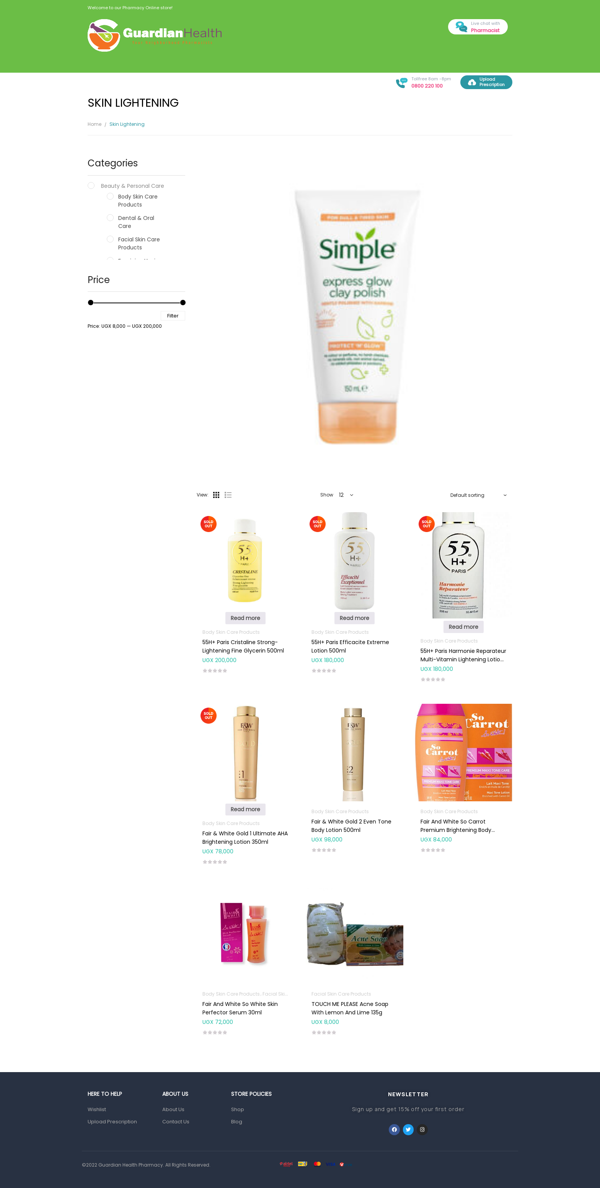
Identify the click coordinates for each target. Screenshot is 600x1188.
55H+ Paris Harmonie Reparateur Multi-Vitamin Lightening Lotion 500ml (463, 659)
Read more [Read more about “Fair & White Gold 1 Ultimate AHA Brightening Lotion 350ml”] (245, 809)
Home (94, 124)
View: (203, 494)
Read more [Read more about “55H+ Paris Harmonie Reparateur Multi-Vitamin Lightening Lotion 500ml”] (463, 627)
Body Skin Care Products (138, 200)
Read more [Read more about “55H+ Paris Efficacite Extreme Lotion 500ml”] (354, 618)
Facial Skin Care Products (139, 243)
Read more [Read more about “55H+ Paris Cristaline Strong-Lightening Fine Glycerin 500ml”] (245, 618)
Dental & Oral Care (136, 222)
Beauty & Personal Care (132, 186)
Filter (173, 315)
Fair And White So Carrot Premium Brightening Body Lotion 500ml (456, 830)
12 (341, 495)
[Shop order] (478, 495)
